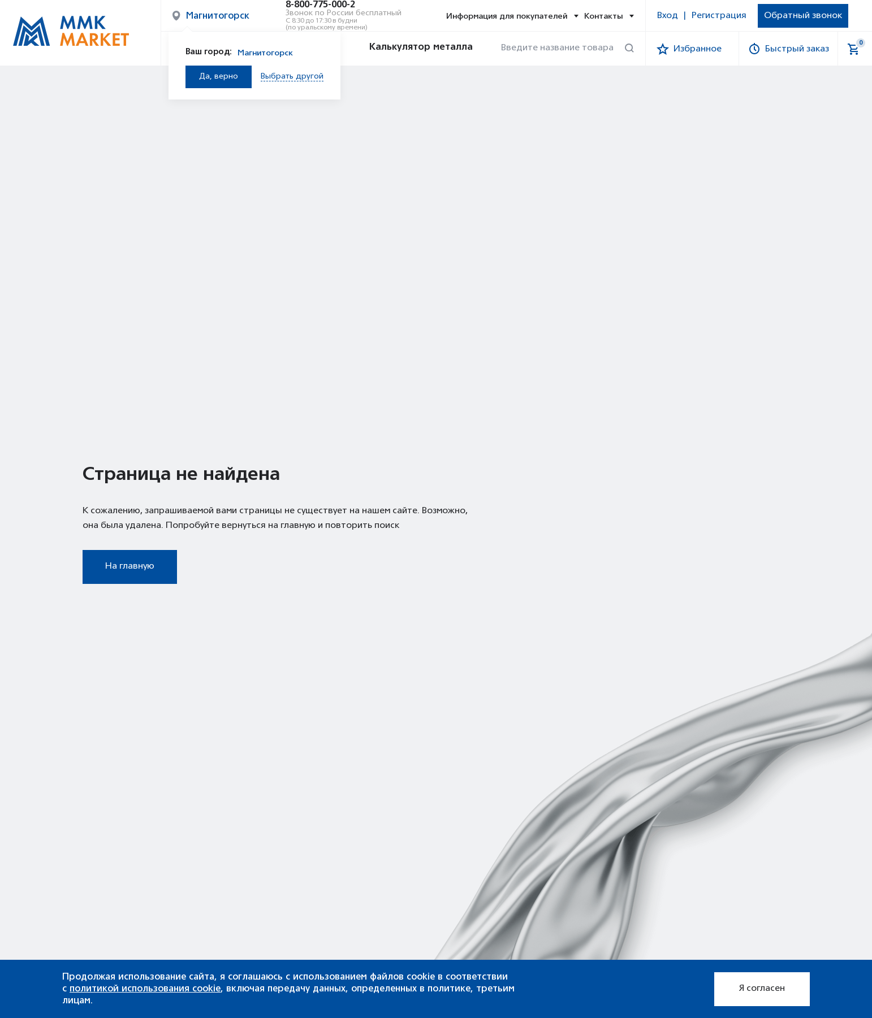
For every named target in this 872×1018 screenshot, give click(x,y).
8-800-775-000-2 (320, 5)
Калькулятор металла (410, 48)
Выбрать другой (292, 76)
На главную (129, 566)
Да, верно (218, 76)
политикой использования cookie (145, 989)
